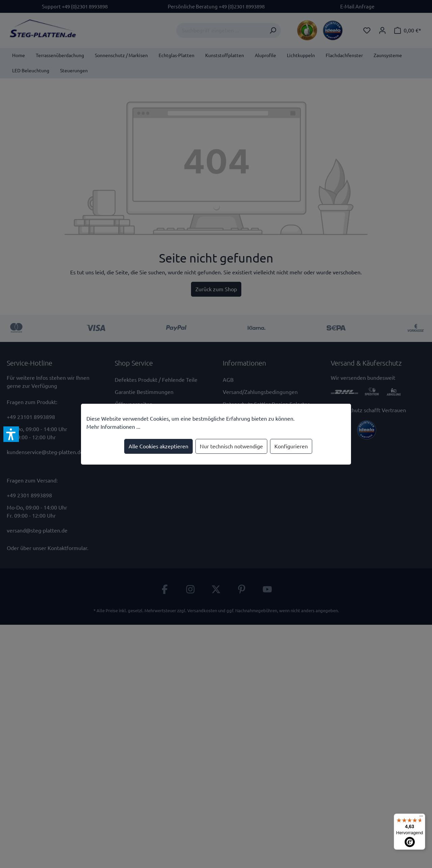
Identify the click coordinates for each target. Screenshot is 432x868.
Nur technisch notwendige (231, 446)
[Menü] (421, 818)
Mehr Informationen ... (113, 427)
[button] (11, 434)
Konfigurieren (291, 446)
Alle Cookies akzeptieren (158, 446)
